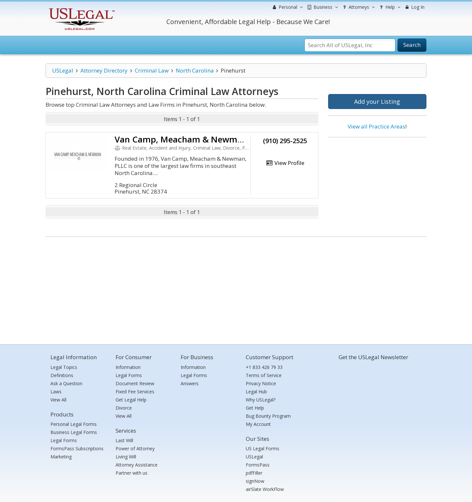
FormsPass (258, 465)
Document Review (135, 383)
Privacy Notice (261, 383)
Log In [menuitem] (414, 7)
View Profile (285, 163)
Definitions (61, 375)
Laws (56, 391)
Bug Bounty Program (268, 416)
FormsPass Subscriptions (77, 448)
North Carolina (195, 70)
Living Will (126, 457)
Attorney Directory (104, 70)
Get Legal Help (131, 400)
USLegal (62, 70)
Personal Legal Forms (73, 424)
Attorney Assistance (137, 465)
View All (58, 400)
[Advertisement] (377, 184)
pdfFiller (254, 473)
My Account (258, 424)
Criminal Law (152, 70)
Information (128, 367)
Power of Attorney (135, 448)
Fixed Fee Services (135, 391)
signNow (255, 481)
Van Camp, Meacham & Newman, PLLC (193, 139)
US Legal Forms (262, 448)
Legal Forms (63, 440)
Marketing (61, 457)
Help (389, 7)
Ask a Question (66, 383)
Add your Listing (377, 101)
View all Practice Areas (376, 126)
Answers (190, 383)
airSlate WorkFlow (265, 489)
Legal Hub (256, 391)
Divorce (124, 408)
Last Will (124, 440)
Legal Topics (63, 367)
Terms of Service (264, 375)
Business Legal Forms (73, 432)
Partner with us (131, 473)
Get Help (255, 408)
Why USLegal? (260, 400)
